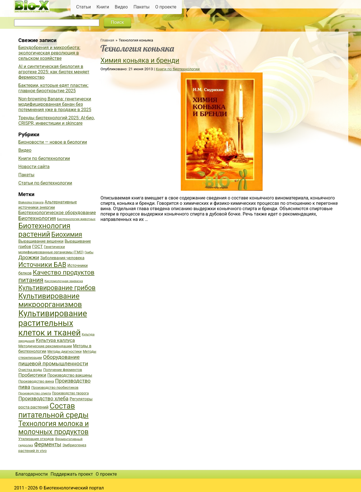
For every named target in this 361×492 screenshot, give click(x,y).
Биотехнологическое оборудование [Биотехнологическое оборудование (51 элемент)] (57, 212)
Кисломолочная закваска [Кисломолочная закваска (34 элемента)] (64, 281)
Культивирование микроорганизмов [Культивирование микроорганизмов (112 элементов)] (50, 300)
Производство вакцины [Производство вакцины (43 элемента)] (69, 375)
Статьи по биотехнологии (45, 183)
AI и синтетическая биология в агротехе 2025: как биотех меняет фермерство (53, 72)
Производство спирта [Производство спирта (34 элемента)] (34, 393)
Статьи (83, 7)
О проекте (165, 7)
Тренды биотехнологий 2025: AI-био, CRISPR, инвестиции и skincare (56, 120)
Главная (107, 40)
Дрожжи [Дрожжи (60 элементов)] (28, 257)
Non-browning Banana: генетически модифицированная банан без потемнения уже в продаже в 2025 (54, 104)
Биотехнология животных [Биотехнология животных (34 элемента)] (76, 219)
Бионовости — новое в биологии (52, 142)
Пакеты (141, 7)
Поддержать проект (71, 474)
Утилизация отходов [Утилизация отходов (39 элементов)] (36, 439)
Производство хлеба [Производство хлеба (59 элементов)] (43, 398)
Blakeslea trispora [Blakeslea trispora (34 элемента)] (30, 202)
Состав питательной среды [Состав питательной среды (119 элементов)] (53, 410)
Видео (121, 7)
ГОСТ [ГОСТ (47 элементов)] (37, 246)
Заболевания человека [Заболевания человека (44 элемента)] (62, 258)
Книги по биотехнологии (177, 69)
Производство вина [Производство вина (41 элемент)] (36, 381)
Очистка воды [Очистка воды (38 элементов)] (30, 370)
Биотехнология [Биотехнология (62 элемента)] (37, 218)
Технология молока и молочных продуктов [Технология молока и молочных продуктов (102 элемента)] (53, 427)
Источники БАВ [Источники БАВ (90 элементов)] (42, 265)
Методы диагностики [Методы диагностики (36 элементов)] (64, 351)
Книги (102, 7)
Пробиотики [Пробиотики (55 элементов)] (32, 375)
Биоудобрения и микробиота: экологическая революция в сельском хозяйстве (49, 53)
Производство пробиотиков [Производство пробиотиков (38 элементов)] (54, 387)
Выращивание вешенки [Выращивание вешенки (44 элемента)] (40, 241)
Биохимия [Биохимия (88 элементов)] (66, 234)
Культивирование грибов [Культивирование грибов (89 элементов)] (57, 288)
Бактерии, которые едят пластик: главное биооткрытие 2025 (53, 88)
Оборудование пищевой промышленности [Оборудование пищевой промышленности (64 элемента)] (53, 360)
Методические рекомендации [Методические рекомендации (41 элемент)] (45, 346)
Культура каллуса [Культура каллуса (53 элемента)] (55, 340)
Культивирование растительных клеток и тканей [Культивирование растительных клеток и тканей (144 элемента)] (52, 323)
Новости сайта (34, 166)
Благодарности (32, 474)
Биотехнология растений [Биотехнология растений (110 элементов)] (44, 229)
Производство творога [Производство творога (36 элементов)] (70, 393)
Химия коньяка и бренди (139, 60)
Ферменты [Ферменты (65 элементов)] (47, 444)
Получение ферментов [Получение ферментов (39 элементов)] (62, 370)
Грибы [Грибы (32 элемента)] (89, 252)
